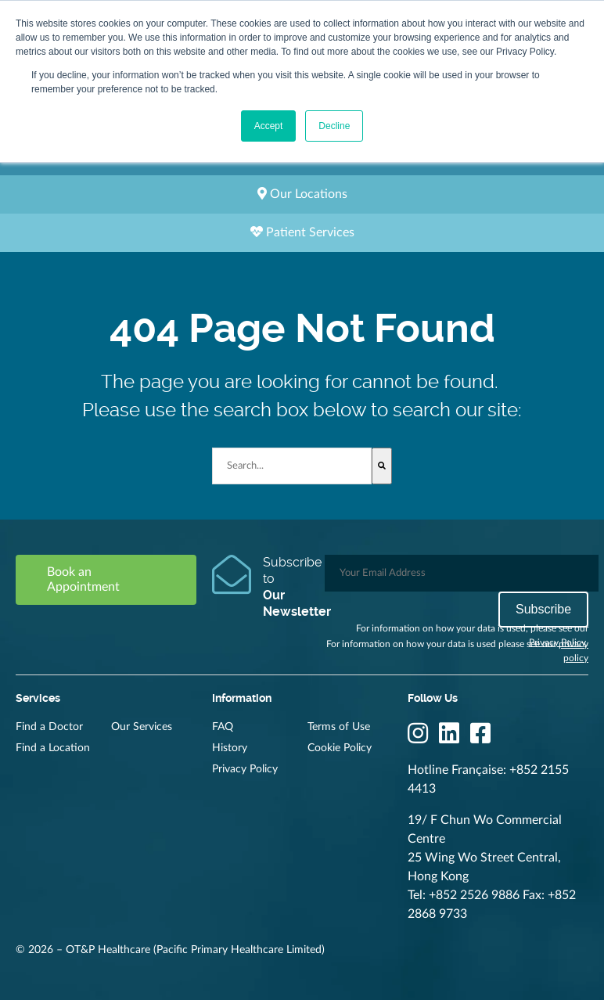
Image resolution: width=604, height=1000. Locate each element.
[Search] (382, 466)
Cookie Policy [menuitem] (339, 748)
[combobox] (292, 466)
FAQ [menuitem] (222, 726)
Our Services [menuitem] (141, 726)
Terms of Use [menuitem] (338, 726)
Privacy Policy (557, 642)
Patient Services (302, 232)
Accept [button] (268, 126)
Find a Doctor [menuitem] (49, 726)
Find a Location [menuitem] (53, 748)
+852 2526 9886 (474, 895)
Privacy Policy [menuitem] (245, 769)
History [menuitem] (229, 748)
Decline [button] (334, 126)
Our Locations (302, 193)
